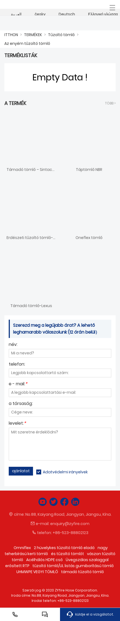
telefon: (17, 364)
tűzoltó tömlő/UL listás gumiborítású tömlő (73, 565)
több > (110, 103)
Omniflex (22, 547)
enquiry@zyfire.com (69, 523)
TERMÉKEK (33, 34)
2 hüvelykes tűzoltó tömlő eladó (64, 547)
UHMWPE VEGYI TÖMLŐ (37, 572)
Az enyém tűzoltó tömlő (27, 43)
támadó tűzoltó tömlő (82, 572)
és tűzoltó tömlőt (67, 553)
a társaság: (21, 404)
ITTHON (11, 34)
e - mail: (18, 384)
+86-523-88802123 (70, 532)
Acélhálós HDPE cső (44, 559)
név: (13, 345)
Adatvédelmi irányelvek (65, 472)
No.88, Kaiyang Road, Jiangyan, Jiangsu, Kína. (68, 514)
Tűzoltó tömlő (61, 34)
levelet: (17, 423)
